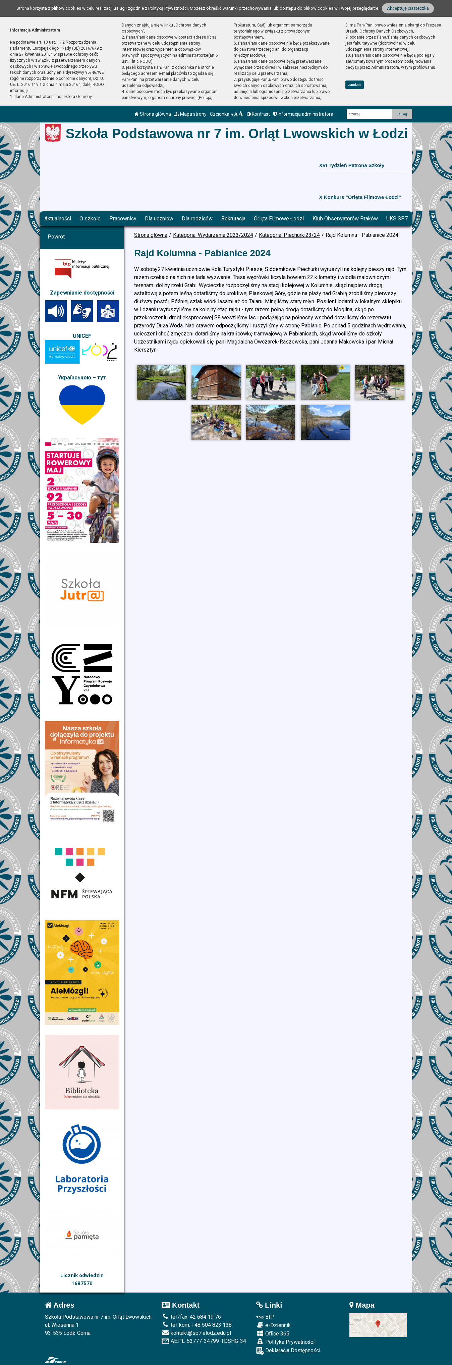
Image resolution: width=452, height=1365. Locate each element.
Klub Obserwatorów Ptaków (345, 218)
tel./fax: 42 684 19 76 (191, 1317)
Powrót (56, 236)
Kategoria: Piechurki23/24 (289, 235)
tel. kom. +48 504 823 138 (197, 1325)
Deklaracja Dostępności (288, 1351)
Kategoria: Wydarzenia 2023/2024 (213, 235)
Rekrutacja (233, 218)
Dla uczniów (159, 218)
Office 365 (272, 1333)
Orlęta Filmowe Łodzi (279, 218)
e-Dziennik (273, 1325)
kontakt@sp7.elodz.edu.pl (196, 1333)
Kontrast (258, 114)
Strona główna (152, 114)
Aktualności (57, 218)
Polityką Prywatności (168, 8)
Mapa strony (190, 114)
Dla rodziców (197, 218)
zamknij (354, 85)
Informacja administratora (303, 114)
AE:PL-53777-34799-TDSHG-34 (204, 1341)
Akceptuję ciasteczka (408, 8)
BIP (265, 1317)
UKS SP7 (397, 218)
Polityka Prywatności (285, 1341)
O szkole (90, 218)
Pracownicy (122, 218)
